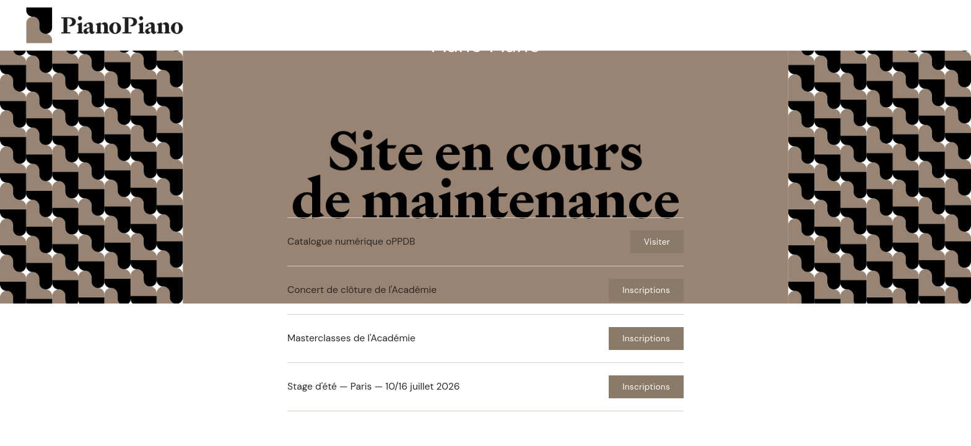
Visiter (657, 242)
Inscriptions (646, 290)
